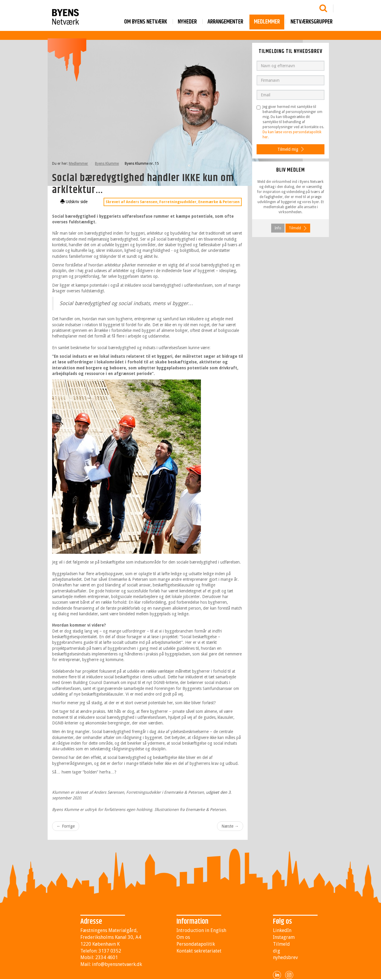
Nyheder (187, 21)
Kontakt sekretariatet (199, 951)
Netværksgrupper (311, 21)
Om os (183, 937)
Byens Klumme (107, 163)
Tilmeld (295, 228)
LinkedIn (282, 930)
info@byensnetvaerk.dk (117, 964)
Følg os (282, 921)
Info (277, 228)
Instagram (284, 937)
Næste (230, 826)
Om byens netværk (145, 21)
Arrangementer (225, 21)
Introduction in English (201, 930)
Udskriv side (74, 201)
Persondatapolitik (196, 944)
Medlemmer (267, 21)
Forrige (66, 826)
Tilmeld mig (287, 149)
